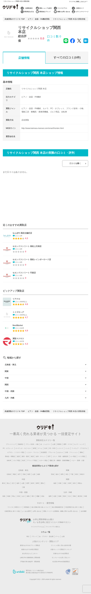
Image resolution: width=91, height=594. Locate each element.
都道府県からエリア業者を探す (45, 466)
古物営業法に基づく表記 (12, 511)
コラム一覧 (45, 532)
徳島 (28, 496)
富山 (8, 483)
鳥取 (3, 496)
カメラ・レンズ (79, 444)
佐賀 (54, 496)
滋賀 (54, 483)
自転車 (9, 461)
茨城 (52, 474)
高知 (42, 496)
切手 (49, 457)
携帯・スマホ (68, 444)
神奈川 (82, 474)
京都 (59, 483)
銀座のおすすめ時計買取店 (30, 550)
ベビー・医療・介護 (77, 461)
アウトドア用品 (32, 461)
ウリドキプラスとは (37, 527)
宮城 (24, 474)
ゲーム (40, 448)
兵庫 (69, 483)
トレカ (67, 448)
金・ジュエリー (45, 444)
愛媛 (37, 496)
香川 (33, 496)
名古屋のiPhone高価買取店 (61, 562)
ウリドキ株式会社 (38, 571)
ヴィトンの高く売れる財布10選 (61, 546)
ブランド (34, 537)
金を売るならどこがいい (30, 554)
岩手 (19, 474)
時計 (28, 537)
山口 (23, 496)
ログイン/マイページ (81, 12)
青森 (14, 474)
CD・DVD (52, 448)
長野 (27, 483)
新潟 (3, 483)
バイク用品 (81, 457)
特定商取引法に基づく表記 (73, 507)
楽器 (18, 457)
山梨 (22, 483)
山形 (33, 474)
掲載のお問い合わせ (63, 12)
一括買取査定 (28, 8)
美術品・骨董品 (10, 457)
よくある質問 (26, 511)
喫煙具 (59, 444)
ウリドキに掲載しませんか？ (78, 1)
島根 (8, 496)
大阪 (64, 483)
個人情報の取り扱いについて (41, 507)
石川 (13, 483)
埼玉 (67, 474)
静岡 (37, 483)
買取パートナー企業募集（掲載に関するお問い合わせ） (61, 511)
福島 (38, 474)
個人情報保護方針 (57, 507)
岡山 (13, 496)
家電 (34, 448)
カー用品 (73, 457)
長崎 (59, 496)
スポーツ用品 (43, 461)
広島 (18, 496)
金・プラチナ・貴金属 (46, 537)
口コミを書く (75, 163)
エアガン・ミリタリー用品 (15, 452)
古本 (45, 448)
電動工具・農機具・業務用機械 (59, 461)
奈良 (74, 483)
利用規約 (27, 507)
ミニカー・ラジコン (32, 452)
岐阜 (32, 483)
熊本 (64, 496)
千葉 (71, 474)
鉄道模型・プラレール (48, 452)
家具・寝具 (25, 457)
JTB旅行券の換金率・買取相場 (30, 562)
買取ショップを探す (45, 8)
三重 (23, 487)
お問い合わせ (37, 511)
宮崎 (74, 496)
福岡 (50, 496)
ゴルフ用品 (16, 461)
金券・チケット (41, 457)
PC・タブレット (8, 448)
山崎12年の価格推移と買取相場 (30, 558)
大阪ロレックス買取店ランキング (61, 550)
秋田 (28, 474)
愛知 (42, 483)
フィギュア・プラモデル (79, 448)
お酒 (53, 444)
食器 (32, 457)
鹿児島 (80, 496)
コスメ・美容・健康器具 (60, 457)
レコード (60, 448)
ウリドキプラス (62, 8)
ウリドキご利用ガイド (15, 507)
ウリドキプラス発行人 (53, 527)
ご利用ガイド (79, 8)
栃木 (57, 474)
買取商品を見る (29, 12)
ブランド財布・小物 (32, 444)
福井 (18, 483)
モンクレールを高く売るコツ (61, 558)
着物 (81, 452)
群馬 (62, 474)
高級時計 (21, 444)
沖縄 (85, 496)
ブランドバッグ (11, 444)
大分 (69, 496)
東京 (76, 474)
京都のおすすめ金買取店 (61, 554)
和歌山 (80, 483)
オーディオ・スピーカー (23, 448)
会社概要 (83, 511)
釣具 (23, 461)
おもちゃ (60, 452)
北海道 (9, 474)
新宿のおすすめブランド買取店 (30, 546)
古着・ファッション (71, 452)
